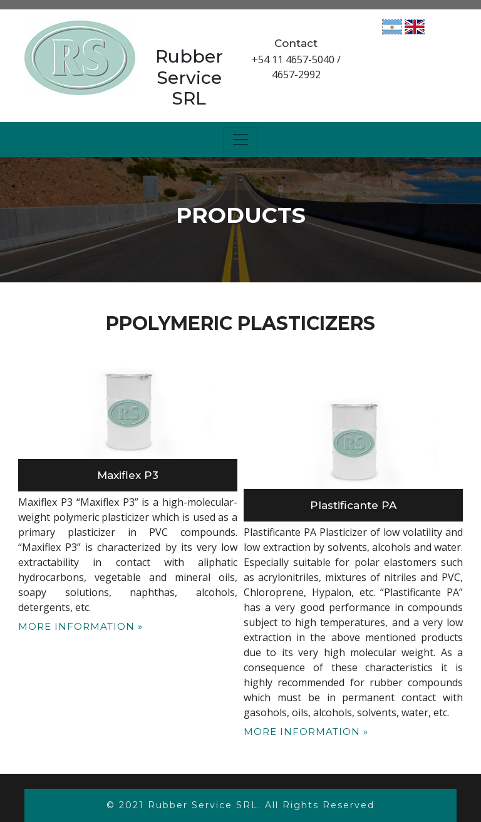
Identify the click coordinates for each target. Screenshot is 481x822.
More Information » (80, 626)
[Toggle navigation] (240, 139)
